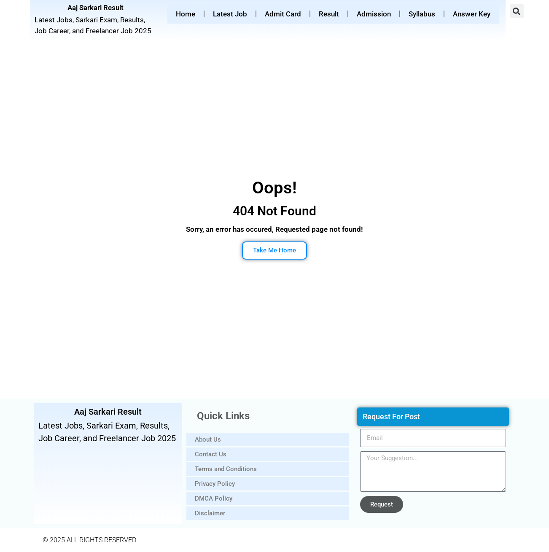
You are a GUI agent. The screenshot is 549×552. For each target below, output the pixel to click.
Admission (374, 14)
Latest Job (230, 14)
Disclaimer (210, 513)
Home (185, 14)
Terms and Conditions (226, 469)
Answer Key (471, 14)
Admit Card (283, 14)
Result (329, 14)
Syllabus (422, 14)
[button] (517, 11)
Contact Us (210, 454)
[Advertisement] (274, 112)
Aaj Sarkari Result (95, 7)
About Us (208, 439)
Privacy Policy (215, 484)
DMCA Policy (213, 498)
